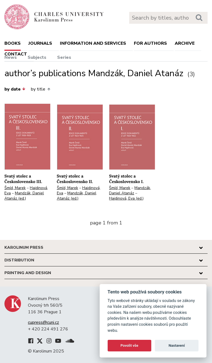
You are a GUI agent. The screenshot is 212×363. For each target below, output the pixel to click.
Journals (40, 43)
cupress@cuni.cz (43, 322)
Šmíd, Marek (15, 187)
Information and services (93, 43)
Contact (15, 54)
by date (14, 89)
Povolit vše (129, 345)
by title (40, 89)
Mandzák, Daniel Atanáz (130, 190)
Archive (185, 43)
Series (64, 57)
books (12, 43)
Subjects (37, 57)
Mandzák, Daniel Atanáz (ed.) (24, 195)
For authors (150, 43)
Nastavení (177, 345)
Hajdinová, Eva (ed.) (126, 198)
